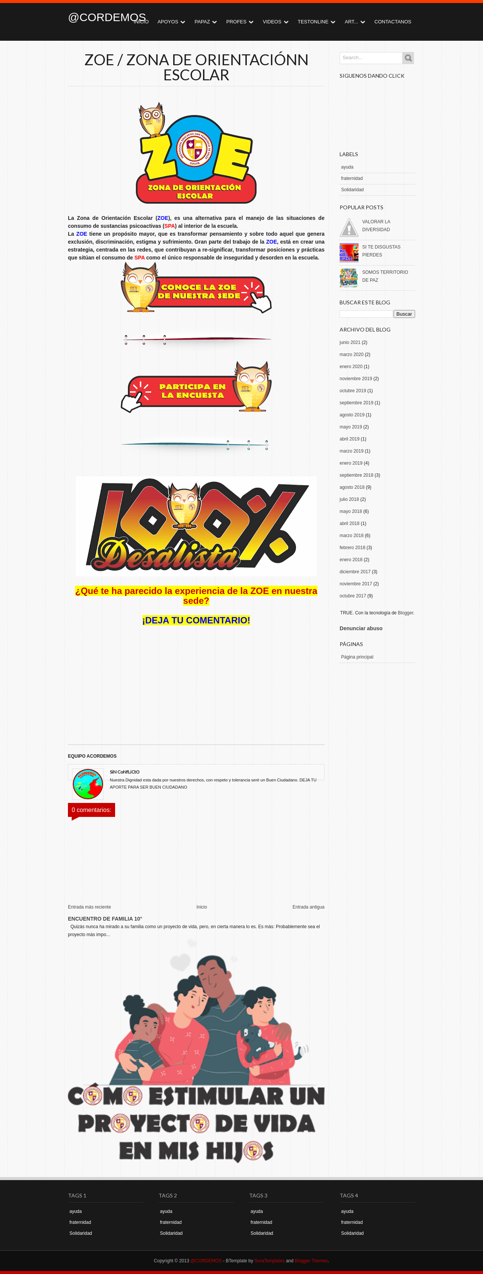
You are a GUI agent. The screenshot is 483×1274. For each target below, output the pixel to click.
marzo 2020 (351, 354)
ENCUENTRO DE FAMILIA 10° (105, 919)
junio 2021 (350, 342)
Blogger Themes (311, 1260)
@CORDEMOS (107, 17)
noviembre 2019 (356, 378)
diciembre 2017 (355, 571)
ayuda (347, 167)
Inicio (202, 907)
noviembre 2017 (356, 583)
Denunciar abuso (361, 628)
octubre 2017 (353, 596)
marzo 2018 (351, 535)
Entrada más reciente (89, 907)
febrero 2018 (352, 547)
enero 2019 (351, 463)
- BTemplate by (253, 1260)
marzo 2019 (351, 451)
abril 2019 (350, 439)
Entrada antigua (308, 907)
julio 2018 (349, 499)
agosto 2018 (352, 487)
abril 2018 (350, 523)
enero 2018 (351, 559)
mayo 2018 (351, 511)
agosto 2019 (352, 415)
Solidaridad (352, 189)
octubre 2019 (353, 390)
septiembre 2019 (356, 402)
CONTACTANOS (392, 22)
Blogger (405, 613)
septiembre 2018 (356, 475)
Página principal (357, 657)
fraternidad (352, 178)
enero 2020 (351, 366)
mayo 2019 (351, 427)
